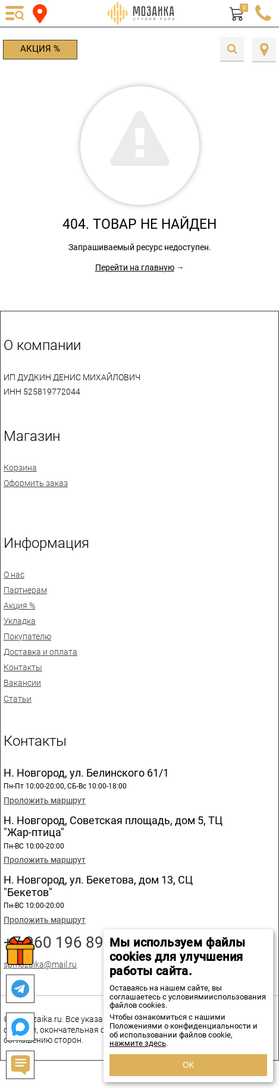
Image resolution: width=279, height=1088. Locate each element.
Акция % (40, 48)
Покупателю (27, 636)
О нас (14, 574)
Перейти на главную (134, 267)
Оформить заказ (36, 483)
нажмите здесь (137, 1043)
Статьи (18, 699)
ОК (188, 1065)
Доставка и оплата (40, 652)
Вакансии (22, 683)
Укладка (20, 621)
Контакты (23, 667)
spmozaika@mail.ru (40, 964)
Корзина (20, 467)
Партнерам (25, 590)
